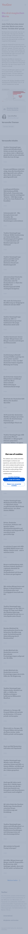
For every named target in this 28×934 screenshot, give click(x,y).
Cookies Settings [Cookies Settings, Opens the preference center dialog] (14, 477)
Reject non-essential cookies (14, 484)
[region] (14, 467)
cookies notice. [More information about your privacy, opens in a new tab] (7, 473)
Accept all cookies (14, 479)
